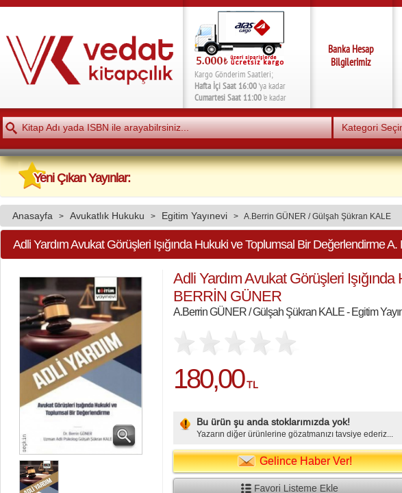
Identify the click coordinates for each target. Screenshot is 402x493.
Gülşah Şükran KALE (351, 216)
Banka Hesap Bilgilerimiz (351, 55)
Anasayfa (32, 215)
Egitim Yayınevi (194, 215)
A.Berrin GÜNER (275, 216)
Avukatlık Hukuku (107, 215)
